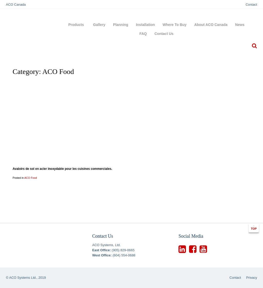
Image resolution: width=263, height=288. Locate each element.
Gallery (99, 25)
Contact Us (163, 34)
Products (77, 25)
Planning (120, 25)
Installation (145, 25)
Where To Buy (174, 25)
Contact (251, 4)
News (240, 25)
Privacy (251, 278)
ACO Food (30, 177)
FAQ (143, 34)
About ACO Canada (210, 25)
